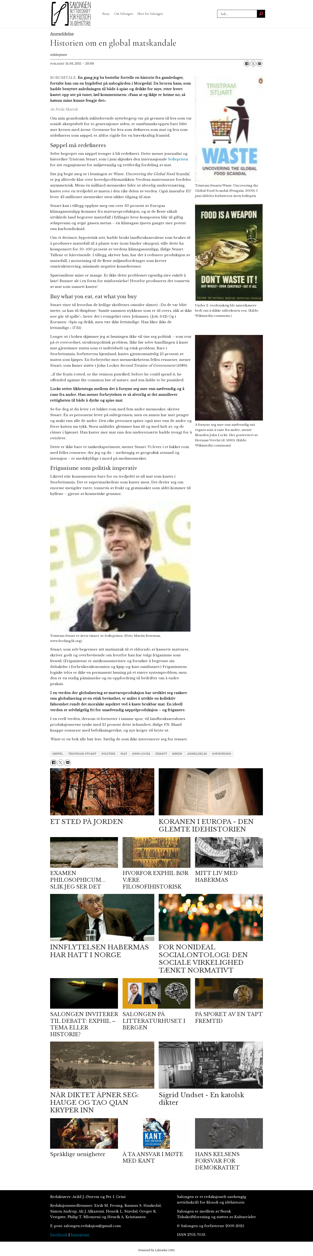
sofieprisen (221, 753)
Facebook (58, 1235)
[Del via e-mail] (259, 64)
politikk (108, 753)
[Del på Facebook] (247, 64)
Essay (106, 14)
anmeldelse (197, 753)
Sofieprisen (178, 159)
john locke (141, 753)
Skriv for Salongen (150, 14)
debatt (161, 753)
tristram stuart (82, 753)
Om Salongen (123, 14)
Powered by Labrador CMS (156, 1250)
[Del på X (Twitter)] (253, 64)
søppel (57, 753)
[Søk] (261, 14)
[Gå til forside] (71, 14)
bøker (177, 753)
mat (124, 753)
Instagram (80, 1235)
